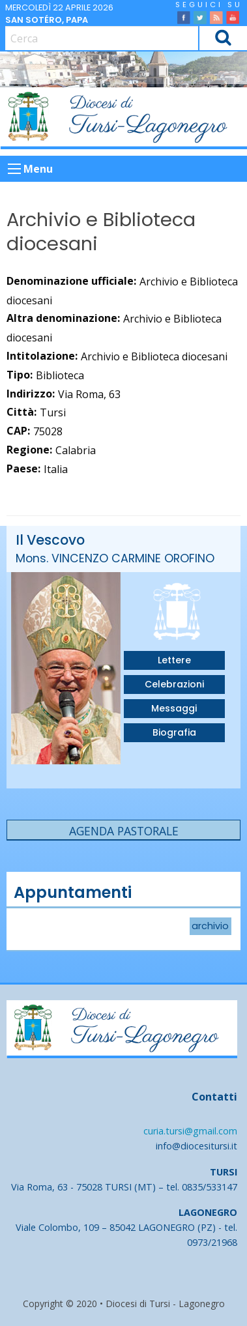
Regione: (29, 449)
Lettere (174, 660)
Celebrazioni (174, 684)
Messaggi (174, 708)
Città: (21, 412)
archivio (210, 926)
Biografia (174, 732)
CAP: (18, 431)
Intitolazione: (42, 356)
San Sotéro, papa (46, 19)
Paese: (23, 468)
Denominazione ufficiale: (71, 281)
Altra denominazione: (63, 318)
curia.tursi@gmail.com (190, 1131)
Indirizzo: (31, 393)
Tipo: (20, 375)
